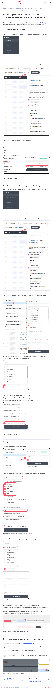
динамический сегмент (27, 643)
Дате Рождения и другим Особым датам (37, 23)
